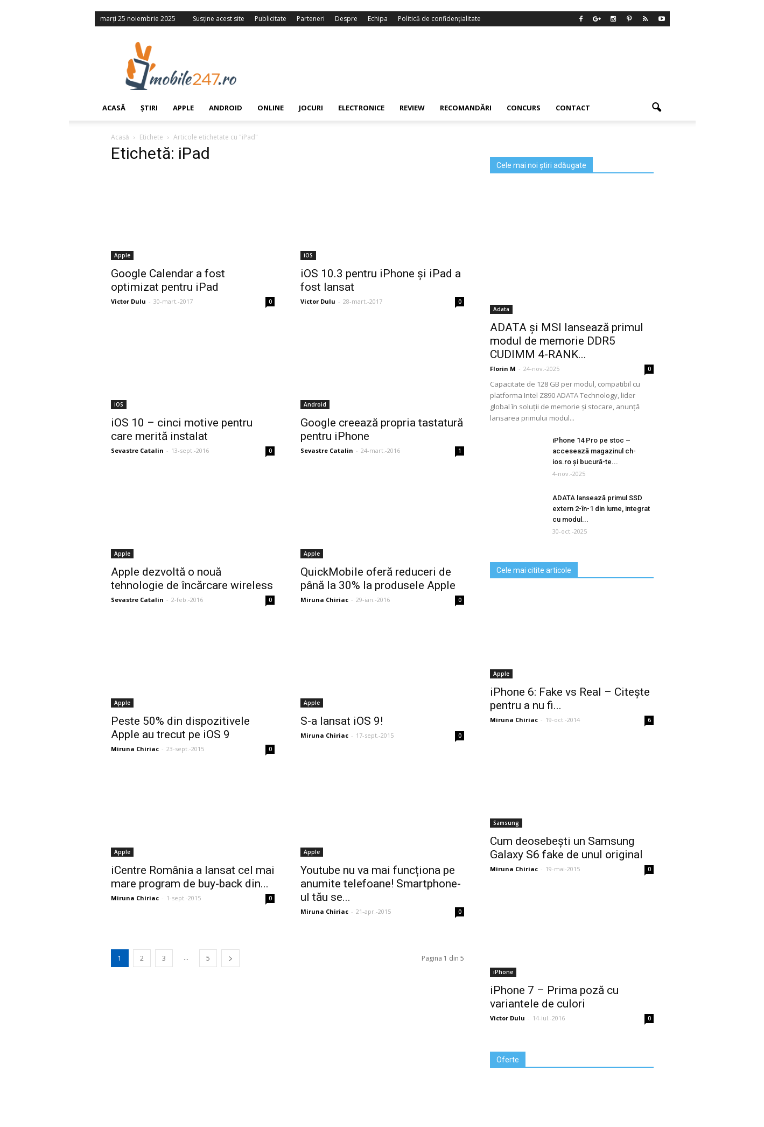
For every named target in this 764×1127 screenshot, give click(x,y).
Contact (573, 108)
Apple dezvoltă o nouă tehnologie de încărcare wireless (192, 578)
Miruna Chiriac (324, 600)
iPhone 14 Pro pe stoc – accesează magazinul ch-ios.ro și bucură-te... (594, 451)
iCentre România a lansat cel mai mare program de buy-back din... (193, 877)
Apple (183, 108)
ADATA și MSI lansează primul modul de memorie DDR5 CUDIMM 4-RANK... (566, 341)
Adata (501, 309)
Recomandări (466, 108)
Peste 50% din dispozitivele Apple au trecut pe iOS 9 (180, 728)
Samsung (506, 823)
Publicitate (270, 18)
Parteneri (311, 18)
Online (270, 108)
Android (225, 108)
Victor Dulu (128, 301)
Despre (346, 18)
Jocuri (311, 108)
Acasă (113, 108)
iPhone (503, 972)
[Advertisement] (470, 65)
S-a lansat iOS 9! (341, 721)
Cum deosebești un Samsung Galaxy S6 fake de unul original (566, 848)
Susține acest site (218, 18)
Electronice (361, 108)
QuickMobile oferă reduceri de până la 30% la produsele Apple (377, 578)
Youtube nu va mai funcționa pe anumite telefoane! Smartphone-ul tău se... (380, 884)
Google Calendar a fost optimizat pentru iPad (168, 280)
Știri (149, 108)
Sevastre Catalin (137, 450)
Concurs (524, 108)
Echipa (378, 18)
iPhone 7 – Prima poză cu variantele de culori (554, 997)
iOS (308, 255)
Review (412, 108)
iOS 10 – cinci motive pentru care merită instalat (182, 429)
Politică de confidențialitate (439, 18)
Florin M (503, 369)
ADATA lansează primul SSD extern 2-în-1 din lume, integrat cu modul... (601, 508)
